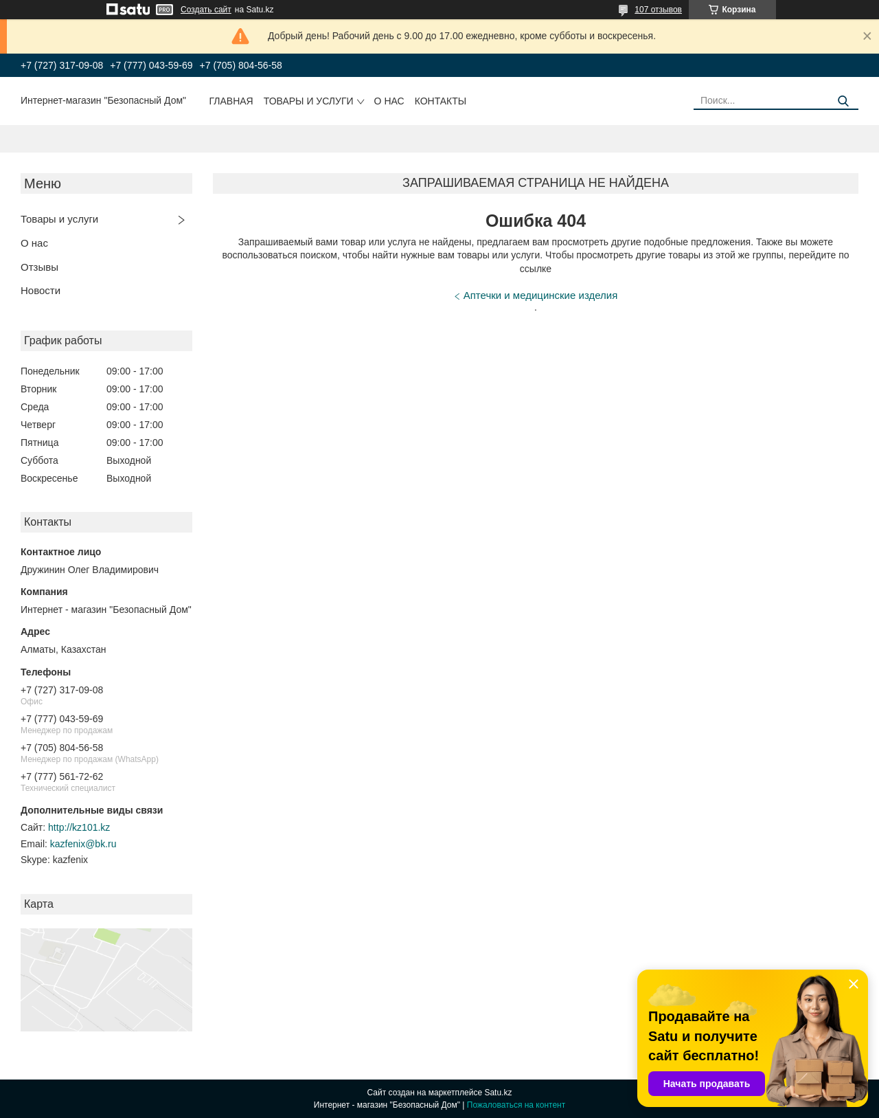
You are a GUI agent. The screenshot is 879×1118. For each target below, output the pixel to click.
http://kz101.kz (79, 827)
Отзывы (39, 267)
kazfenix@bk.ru (83, 843)
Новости (40, 290)
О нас (389, 101)
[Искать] (842, 101)
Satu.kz (498, 1092)
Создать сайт (206, 9)
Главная (231, 101)
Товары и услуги (309, 101)
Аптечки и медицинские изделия (541, 295)
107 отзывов (658, 9)
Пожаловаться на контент (516, 1105)
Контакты (441, 101)
